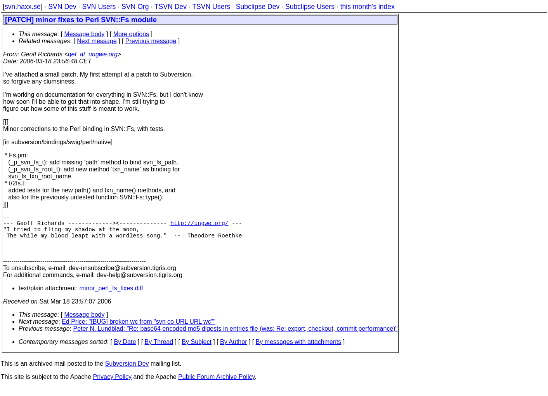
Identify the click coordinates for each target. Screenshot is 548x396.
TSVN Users (211, 6)
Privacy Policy (112, 386)
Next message (96, 41)
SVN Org (135, 6)
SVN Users (99, 6)
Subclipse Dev (257, 6)
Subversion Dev (127, 373)
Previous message (151, 41)
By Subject (196, 351)
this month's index (367, 6)
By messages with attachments (299, 351)
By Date (125, 351)
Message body (84, 34)
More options (131, 34)
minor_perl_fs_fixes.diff (111, 297)
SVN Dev (62, 6)
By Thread (159, 351)
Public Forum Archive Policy (216, 386)
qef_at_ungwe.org (93, 54)
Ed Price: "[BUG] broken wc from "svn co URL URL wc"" (138, 331)
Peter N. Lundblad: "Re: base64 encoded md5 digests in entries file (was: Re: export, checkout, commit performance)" (235, 338)
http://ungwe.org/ (199, 226)
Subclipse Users (310, 6)
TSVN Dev (170, 6)
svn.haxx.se (23, 6)
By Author (233, 351)
